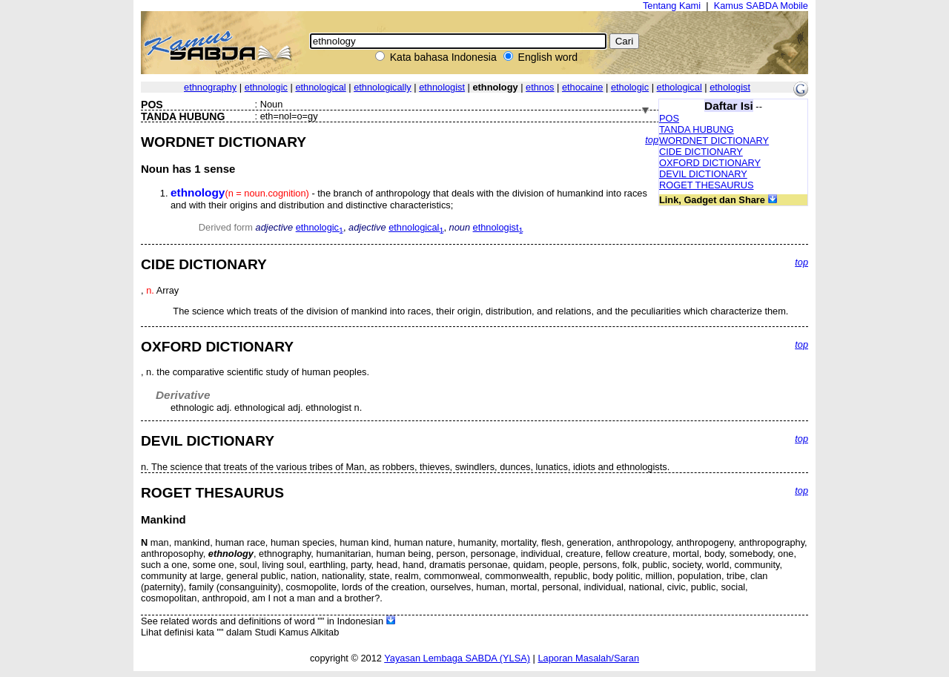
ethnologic (266, 87)
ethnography (210, 87)
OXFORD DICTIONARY (710, 162)
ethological (679, 87)
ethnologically (382, 87)
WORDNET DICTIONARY (714, 140)
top (651, 139)
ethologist (730, 87)
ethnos (540, 87)
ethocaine (583, 87)
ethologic (630, 87)
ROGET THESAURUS (706, 185)
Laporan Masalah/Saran (588, 658)
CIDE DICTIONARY (701, 151)
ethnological (320, 87)
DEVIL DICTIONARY (703, 173)
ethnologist (442, 87)
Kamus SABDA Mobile (761, 5)
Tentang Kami (672, 5)
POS (669, 118)
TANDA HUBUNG (696, 129)
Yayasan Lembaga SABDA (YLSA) (457, 658)
